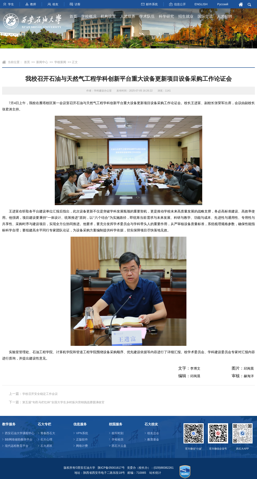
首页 (73, 16)
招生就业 (185, 16)
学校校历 (117, 439)
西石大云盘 (119, 445)
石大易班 (46, 445)
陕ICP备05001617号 (111, 467)
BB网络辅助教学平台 (18, 439)
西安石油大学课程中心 (19, 433)
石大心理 (46, 439)
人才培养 (127, 16)
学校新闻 (60, 62)
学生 (11, 4)
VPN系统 (82, 433)
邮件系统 (152, 4)
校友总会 (153, 433)
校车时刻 (117, 433)
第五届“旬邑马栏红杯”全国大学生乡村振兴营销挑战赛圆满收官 (63, 402)
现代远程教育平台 (16, 445)
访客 (77, 4)
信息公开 (180, 4)
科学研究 (166, 16)
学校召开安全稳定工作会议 (40, 393)
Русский (222, 4)
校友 (55, 4)
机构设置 (108, 16)
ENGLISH (201, 4)
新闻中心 (42, 62)
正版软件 (82, 439)
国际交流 (205, 16)
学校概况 (88, 16)
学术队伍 (147, 16)
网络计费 (82, 445)
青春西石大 (47, 433)
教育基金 (153, 439)
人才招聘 (224, 16)
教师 (33, 4)
